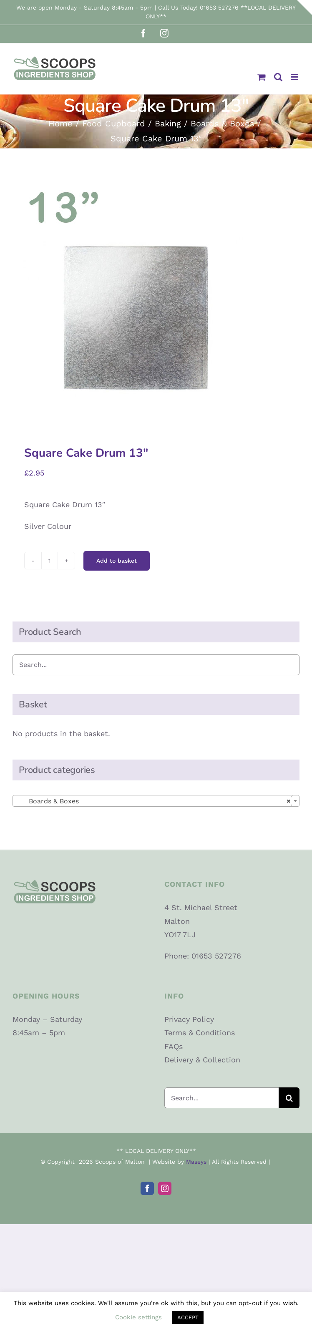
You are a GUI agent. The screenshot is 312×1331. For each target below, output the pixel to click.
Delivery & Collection (202, 1059)
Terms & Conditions (199, 1032)
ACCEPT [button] (188, 1317)
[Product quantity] (49, 560)
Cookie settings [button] (138, 1317)
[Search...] (221, 1097)
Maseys (196, 1161)
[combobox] (156, 801)
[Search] (289, 1097)
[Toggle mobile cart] (261, 77)
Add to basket (116, 560)
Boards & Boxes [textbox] (153, 801)
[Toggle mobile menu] (295, 77)
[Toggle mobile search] (278, 77)
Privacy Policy (189, 1019)
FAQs (173, 1046)
